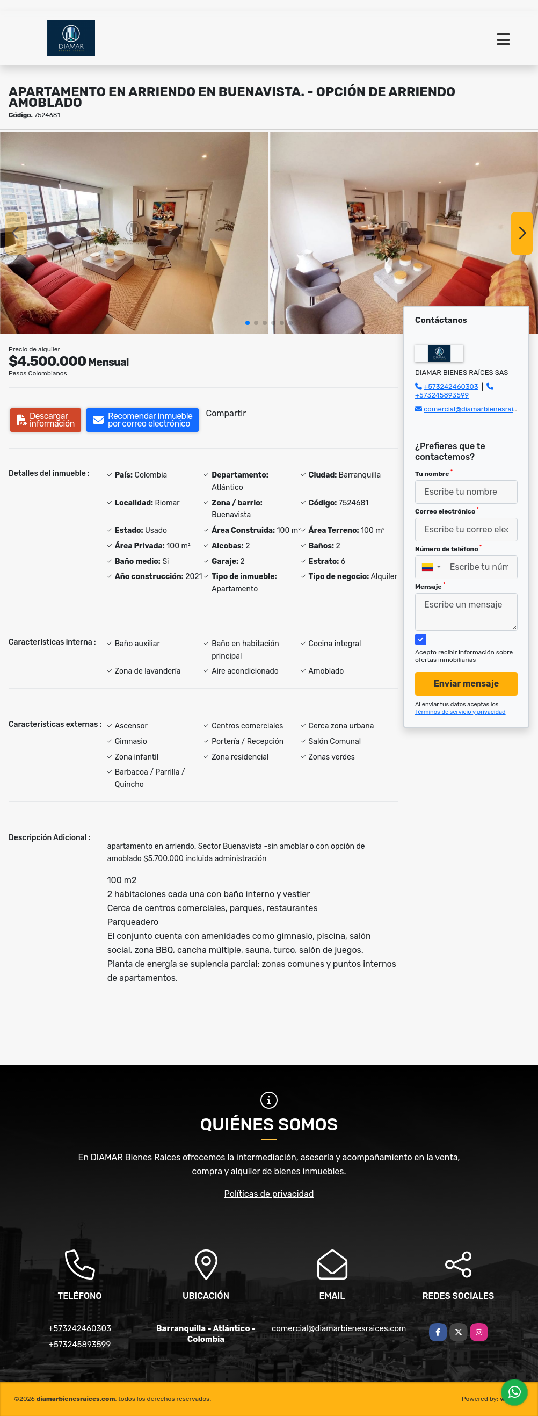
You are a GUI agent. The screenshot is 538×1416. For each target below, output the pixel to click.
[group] (134, 233)
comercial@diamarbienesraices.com (339, 1328)
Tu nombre (434, 473)
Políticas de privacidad (269, 1194)
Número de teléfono (448, 548)
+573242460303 (451, 386)
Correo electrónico (447, 511)
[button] (247, 323)
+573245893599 (442, 395)
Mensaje (430, 586)
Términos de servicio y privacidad (460, 712)
